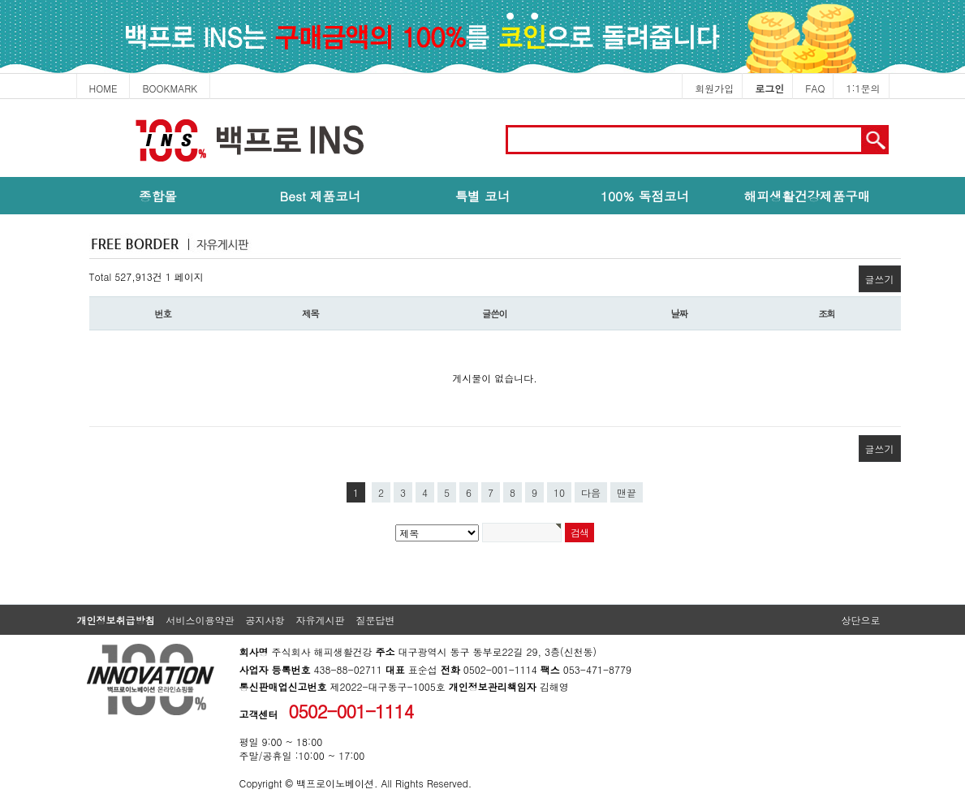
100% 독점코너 (645, 196)
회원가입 (714, 88)
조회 (826, 313)
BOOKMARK (169, 88)
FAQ (815, 88)
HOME (103, 88)
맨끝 (626, 492)
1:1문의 (863, 88)
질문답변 (375, 620)
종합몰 (158, 196)
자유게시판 (320, 620)
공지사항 (265, 620)
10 (559, 492)
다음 (591, 492)
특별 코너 (483, 196)
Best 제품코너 (320, 196)
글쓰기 (879, 279)
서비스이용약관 (200, 620)
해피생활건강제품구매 (807, 196)
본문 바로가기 (0, 99)
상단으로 (861, 620)
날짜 (678, 313)
